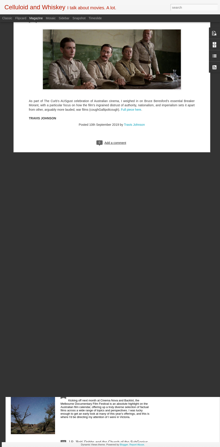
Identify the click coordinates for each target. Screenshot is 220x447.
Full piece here (131, 67)
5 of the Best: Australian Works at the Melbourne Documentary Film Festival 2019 (106, 343)
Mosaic (50, 18)
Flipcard (20, 18)
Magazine (36, 18)
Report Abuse (136, 444)
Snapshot (79, 18)
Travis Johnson (134, 82)
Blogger (124, 444)
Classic (7, 18)
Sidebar (64, 18)
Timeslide (95, 18)
